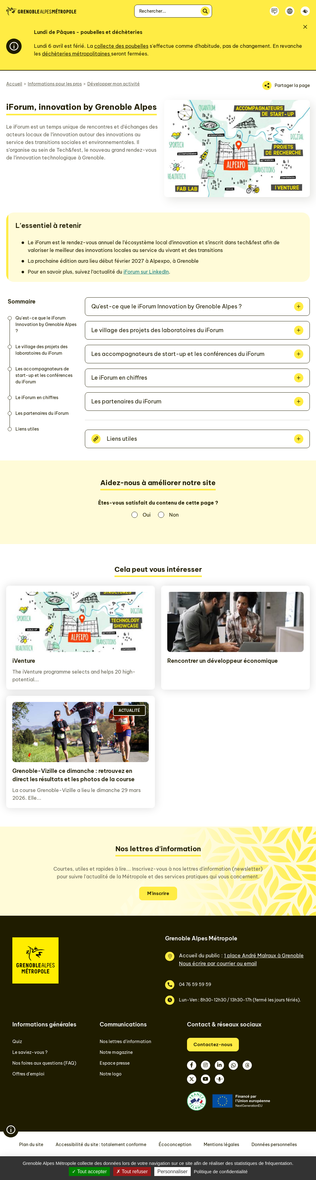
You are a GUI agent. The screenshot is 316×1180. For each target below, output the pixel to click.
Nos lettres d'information (125, 1041)
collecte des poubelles (121, 46)
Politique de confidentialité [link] (220, 1171)
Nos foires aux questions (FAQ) (44, 1063)
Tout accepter (89, 1171)
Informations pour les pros (55, 84)
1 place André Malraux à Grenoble (264, 955)
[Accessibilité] (305, 11)
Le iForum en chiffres (36, 397)
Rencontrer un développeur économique (222, 660)
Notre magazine (116, 1052)
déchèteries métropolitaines (76, 54)
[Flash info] (11, 1129)
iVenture (23, 660)
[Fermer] (305, 26)
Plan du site (31, 1144)
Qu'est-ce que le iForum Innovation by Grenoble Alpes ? (46, 324)
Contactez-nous (212, 1044)
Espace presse (115, 1063)
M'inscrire (158, 893)
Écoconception (175, 1144)
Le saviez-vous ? (30, 1052)
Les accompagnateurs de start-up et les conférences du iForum (44, 375)
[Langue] (289, 11)
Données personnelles (274, 1144)
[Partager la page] (286, 85)
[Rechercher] (205, 11)
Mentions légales (221, 1144)
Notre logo (111, 1074)
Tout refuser (132, 1171)
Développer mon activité (113, 84)
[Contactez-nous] (274, 11)
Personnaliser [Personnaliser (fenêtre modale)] (172, 1171)
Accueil (14, 84)
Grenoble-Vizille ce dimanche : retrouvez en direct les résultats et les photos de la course (73, 775)
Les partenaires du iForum (42, 413)
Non (174, 515)
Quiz (17, 1041)
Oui (147, 515)
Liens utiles (27, 429)
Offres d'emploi (28, 1074)
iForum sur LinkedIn (146, 272)
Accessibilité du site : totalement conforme (101, 1144)
